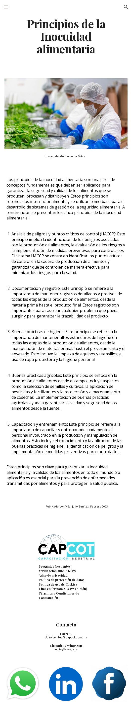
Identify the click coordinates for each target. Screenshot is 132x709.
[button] (6, 7)
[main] (66, 36)
